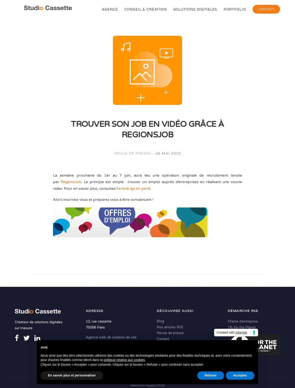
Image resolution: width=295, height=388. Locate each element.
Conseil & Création (145, 9)
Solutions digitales (195, 9)
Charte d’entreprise (243, 321)
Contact (266, 9)
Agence (110, 9)
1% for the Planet (242, 327)
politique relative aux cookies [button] (124, 360)
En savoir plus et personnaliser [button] (72, 375)
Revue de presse (132, 153)
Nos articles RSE (170, 327)
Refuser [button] (211, 375)
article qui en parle (134, 188)
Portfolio (235, 9)
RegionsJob (71, 182)
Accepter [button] (240, 375)
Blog (160, 321)
